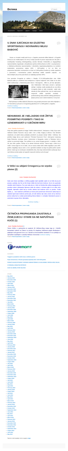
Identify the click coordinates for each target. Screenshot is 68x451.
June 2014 (10, 395)
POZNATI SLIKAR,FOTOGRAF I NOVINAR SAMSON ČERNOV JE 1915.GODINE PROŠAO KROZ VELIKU (33, 262)
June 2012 (10, 432)
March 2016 (10, 367)
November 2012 (11, 425)
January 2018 (11, 346)
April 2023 (10, 283)
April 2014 (10, 398)
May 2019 (10, 326)
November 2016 (11, 356)
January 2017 (11, 352)
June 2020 (10, 315)
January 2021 (11, 307)
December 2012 (11, 423)
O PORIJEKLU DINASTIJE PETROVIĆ (16, 265)
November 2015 (11, 374)
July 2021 (10, 302)
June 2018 (10, 339)
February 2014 (11, 402)
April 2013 (10, 415)
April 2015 (10, 386)
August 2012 (10, 430)
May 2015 (10, 384)
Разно (41, 30)
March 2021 (10, 304)
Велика (12, 9)
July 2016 (10, 363)
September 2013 (11, 410)
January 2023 (11, 287)
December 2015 (11, 373)
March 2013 (10, 417)
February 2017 (11, 350)
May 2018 (10, 341)
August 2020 (10, 313)
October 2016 (11, 358)
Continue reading (13, 106)
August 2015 (10, 378)
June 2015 (10, 382)
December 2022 (11, 289)
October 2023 (11, 281)
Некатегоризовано (17, 107)
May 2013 (10, 413)
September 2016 (11, 359)
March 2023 (10, 285)
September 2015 (11, 376)
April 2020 (10, 319)
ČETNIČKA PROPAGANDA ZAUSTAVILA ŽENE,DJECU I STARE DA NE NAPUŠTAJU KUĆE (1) (30, 217)
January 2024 (11, 278)
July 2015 (10, 380)
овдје (29, 438)
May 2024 (10, 276)
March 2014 (10, 400)
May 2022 (10, 292)
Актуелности (11, 30)
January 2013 (11, 421)
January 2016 (11, 371)
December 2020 (11, 309)
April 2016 (10, 365)
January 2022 (11, 296)
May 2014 (10, 397)
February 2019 (11, 330)
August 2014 (10, 391)
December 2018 (11, 333)
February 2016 (11, 369)
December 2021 (11, 298)
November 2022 (11, 291)
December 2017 (11, 348)
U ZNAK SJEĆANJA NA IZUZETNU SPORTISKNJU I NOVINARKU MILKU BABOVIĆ (27, 46)
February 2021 (11, 306)
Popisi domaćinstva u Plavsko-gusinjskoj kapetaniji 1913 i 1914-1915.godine (26, 259)
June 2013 (10, 412)
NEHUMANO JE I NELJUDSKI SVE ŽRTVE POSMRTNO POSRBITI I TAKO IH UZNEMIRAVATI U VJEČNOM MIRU (30, 119)
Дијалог (28, 30)
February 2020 (11, 322)
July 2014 (10, 393)
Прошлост (20, 30)
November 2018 (11, 335)
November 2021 (11, 300)
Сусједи (34, 30)
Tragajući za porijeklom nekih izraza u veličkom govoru (21, 256)
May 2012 (10, 434)
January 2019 (11, 332)
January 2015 (11, 389)
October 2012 (11, 426)
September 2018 (11, 337)
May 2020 (10, 317)
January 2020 (11, 324)
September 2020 (11, 311)
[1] (35, 177)
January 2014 (11, 404)
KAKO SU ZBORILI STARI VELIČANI (16, 267)
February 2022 (11, 294)
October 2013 (11, 408)
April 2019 (10, 328)
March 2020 (10, 320)
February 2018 (11, 345)
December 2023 (11, 279)
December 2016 (11, 354)
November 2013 (11, 406)
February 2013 (11, 419)
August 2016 (10, 361)
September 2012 (11, 428)
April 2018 (10, 343)
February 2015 (11, 387)
